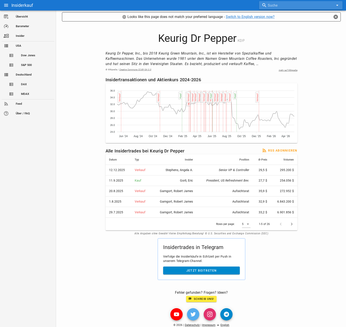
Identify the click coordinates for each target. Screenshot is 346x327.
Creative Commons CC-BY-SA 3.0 (136, 69)
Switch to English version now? (250, 17)
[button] (247, 224)
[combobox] (300, 5)
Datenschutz (192, 325)
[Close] (336, 17)
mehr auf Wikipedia (288, 70)
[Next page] (292, 224)
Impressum (209, 325)
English (225, 325)
